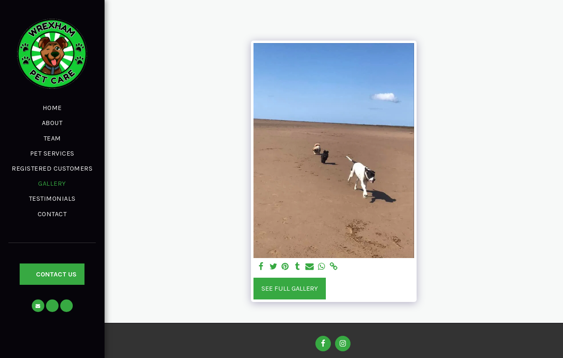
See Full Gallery (289, 288)
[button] (38, 305)
